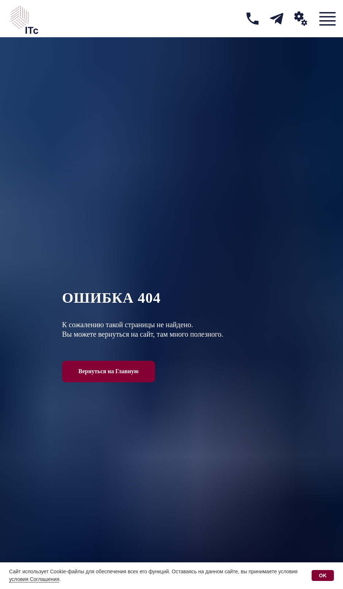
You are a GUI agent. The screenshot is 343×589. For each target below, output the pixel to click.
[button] (301, 19)
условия (288, 571)
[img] (252, 19)
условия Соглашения (34, 579)
